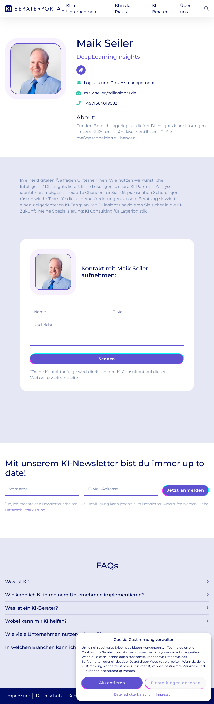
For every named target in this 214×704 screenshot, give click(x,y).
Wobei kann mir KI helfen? (36, 621)
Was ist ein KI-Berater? (31, 608)
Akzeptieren (112, 682)
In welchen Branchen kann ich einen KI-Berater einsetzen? (73, 647)
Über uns (185, 8)
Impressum (165, 694)
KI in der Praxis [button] (123, 8)
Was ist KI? (18, 582)
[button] (205, 8)
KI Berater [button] (159, 8)
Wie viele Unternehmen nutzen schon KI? (53, 634)
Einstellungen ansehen (176, 682)
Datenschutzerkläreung (132, 694)
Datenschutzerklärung (25, 510)
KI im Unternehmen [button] (81, 8)
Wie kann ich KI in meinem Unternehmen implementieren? (74, 595)
